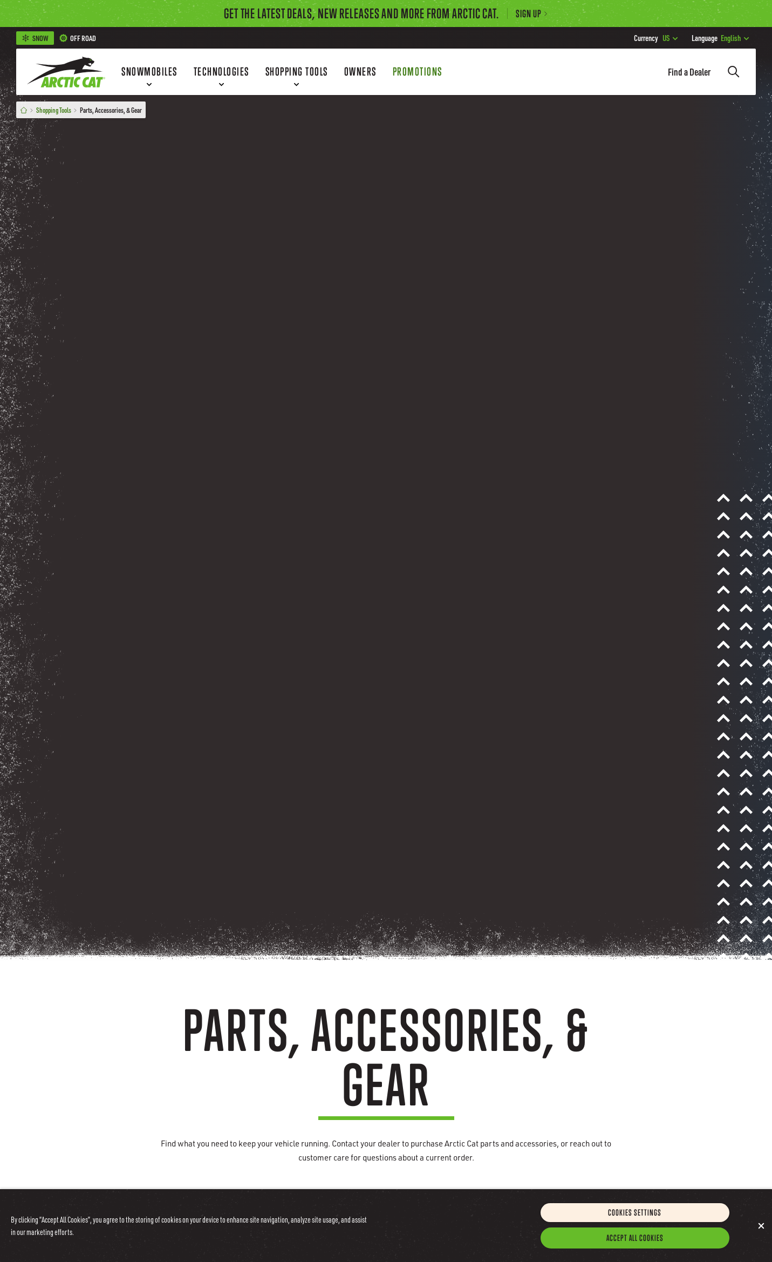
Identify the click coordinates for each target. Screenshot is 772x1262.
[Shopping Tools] (296, 72)
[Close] (761, 1229)
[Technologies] (221, 72)
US (656, 37)
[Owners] (360, 72)
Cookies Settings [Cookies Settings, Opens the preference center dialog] (634, 1215)
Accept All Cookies (635, 1241)
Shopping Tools (53, 109)
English (720, 37)
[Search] (734, 72)
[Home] (24, 109)
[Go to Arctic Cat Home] (66, 72)
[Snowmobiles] (149, 72)
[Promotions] (417, 72)
